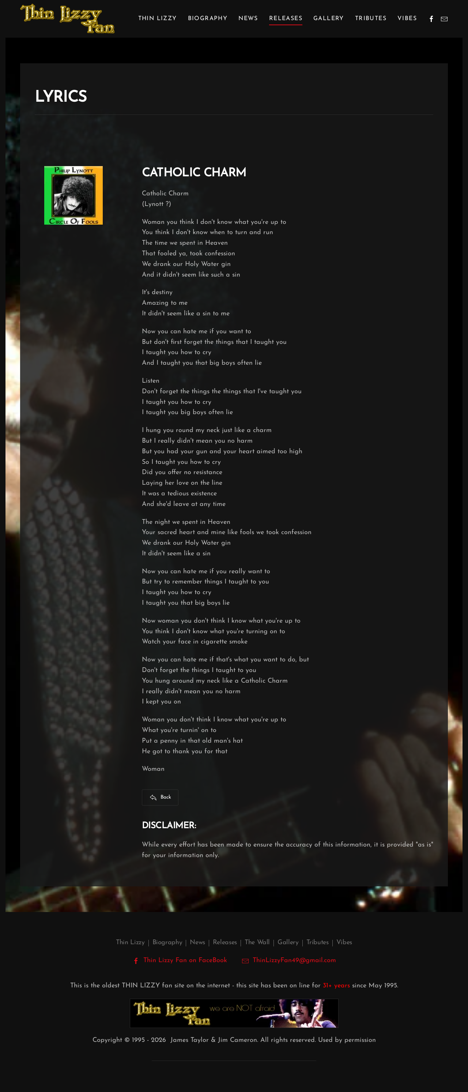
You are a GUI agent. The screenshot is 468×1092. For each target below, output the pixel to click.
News (248, 19)
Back (160, 797)
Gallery (328, 19)
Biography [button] (208, 19)
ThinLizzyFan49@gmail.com (294, 960)
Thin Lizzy (130, 942)
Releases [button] (285, 19)
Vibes (407, 19)
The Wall (257, 942)
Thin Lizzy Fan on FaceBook (179, 960)
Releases (225, 942)
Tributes (370, 19)
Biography (167, 942)
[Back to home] (67, 19)
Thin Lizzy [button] (157, 19)
